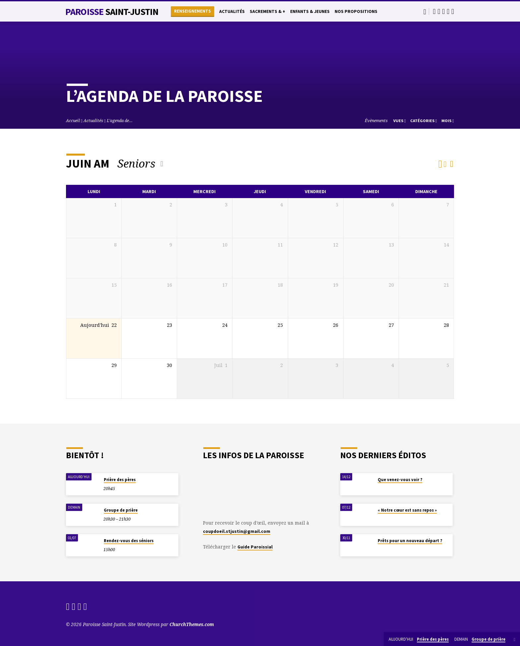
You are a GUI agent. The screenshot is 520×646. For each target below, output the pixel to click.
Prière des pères (120, 479)
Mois (447, 120)
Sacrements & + (267, 11)
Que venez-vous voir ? (400, 479)
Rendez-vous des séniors (129, 540)
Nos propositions (356, 11)
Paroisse (111, 12)
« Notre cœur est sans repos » (407, 510)
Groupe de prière (121, 510)
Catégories (423, 120)
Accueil (73, 120)
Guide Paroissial (255, 547)
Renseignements (192, 11)
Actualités (232, 11)
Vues (399, 120)
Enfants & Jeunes (310, 11)
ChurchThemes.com (191, 624)
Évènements (376, 120)
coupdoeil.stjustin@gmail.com (236, 531)
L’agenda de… (120, 120)
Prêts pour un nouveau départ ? (410, 540)
